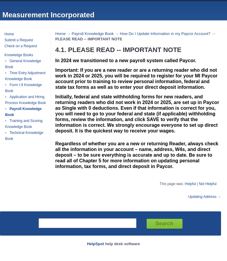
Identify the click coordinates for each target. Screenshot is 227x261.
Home (9, 34)
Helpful (190, 184)
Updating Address (202, 197)
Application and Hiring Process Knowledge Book (25, 100)
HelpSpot (95, 244)
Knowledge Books (18, 55)
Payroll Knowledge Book (93, 33)
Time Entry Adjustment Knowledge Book (25, 76)
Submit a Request (18, 40)
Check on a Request (20, 46)
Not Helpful (208, 184)
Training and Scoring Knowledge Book (23, 124)
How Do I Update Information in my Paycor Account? (165, 33)
